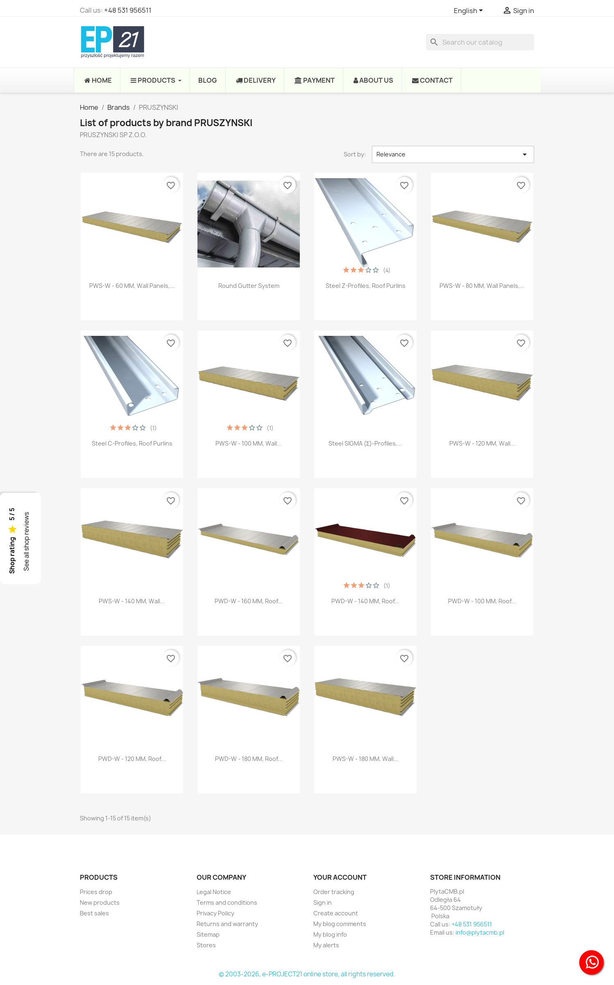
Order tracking (333, 892)
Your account (340, 877)
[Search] (480, 42)
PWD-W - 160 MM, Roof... (249, 601)
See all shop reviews (26, 541)
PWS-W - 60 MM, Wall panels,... (132, 286)
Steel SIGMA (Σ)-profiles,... (366, 443)
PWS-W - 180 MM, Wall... (366, 759)
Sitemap (208, 934)
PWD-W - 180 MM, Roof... (249, 759)
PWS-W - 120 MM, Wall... (482, 443)
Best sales (94, 913)
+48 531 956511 (128, 10)
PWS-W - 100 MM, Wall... (248, 443)
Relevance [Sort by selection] (453, 154)
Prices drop (96, 892)
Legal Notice (214, 892)
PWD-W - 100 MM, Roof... (482, 601)
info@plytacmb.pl (479, 932)
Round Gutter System (248, 286)
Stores (206, 945)
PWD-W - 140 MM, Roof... (365, 601)
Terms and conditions (227, 902)
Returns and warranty (227, 924)
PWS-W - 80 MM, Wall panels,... (482, 286)
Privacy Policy (215, 913)
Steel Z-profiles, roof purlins (366, 286)
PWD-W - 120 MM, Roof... (132, 759)
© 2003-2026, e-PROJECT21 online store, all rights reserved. (307, 974)
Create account (335, 913)
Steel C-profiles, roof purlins (132, 443)
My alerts (326, 945)
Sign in (322, 902)
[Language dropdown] (470, 11)
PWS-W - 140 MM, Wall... (132, 601)
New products (100, 902)
